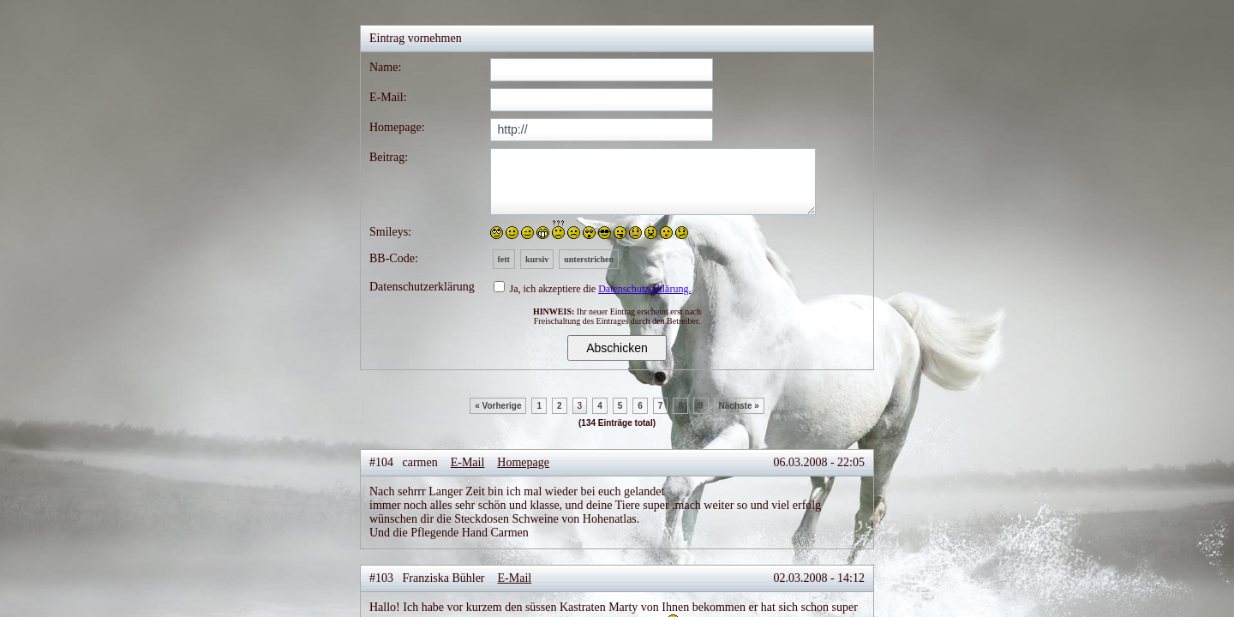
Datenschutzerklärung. (644, 289)
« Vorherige (498, 405)
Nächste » (739, 405)
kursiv (536, 259)
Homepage (523, 462)
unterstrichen (589, 259)
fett (504, 259)
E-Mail (468, 462)
